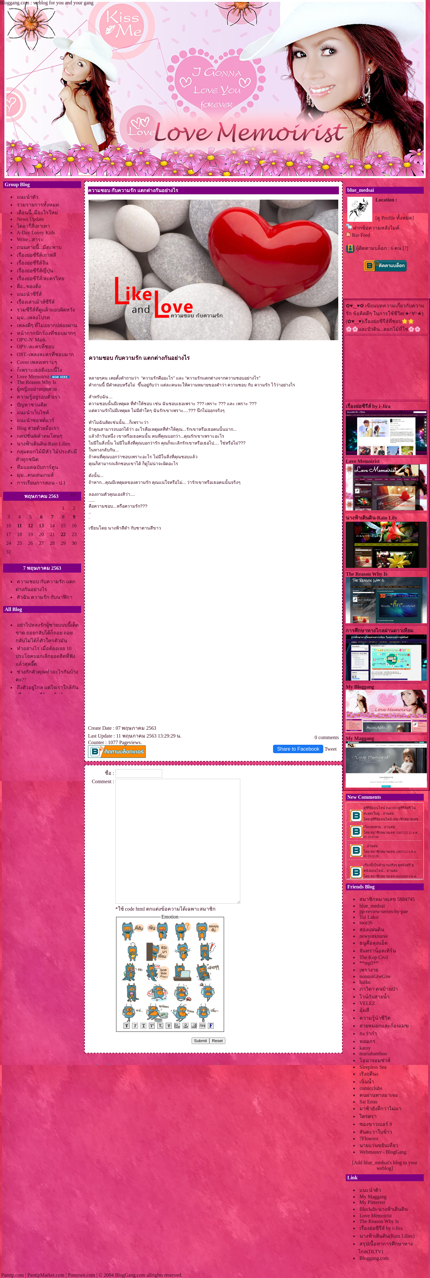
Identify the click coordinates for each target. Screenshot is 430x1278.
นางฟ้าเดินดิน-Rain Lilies (43, 443)
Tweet (331, 749)
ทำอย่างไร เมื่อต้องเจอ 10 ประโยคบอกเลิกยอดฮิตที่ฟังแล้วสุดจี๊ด (45, 656)
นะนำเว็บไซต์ (33, 412)
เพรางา (368, 969)
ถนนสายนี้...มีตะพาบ (39, 247)
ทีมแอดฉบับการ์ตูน (37, 467)
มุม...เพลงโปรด (33, 317)
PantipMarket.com (46, 1275)
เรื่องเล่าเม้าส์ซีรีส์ (36, 302)
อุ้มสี (364, 1010)
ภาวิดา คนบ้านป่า (378, 989)
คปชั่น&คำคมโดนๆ (39, 436)
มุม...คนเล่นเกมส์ (35, 475)
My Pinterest (372, 1202)
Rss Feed (361, 235)
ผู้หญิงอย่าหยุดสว (37, 389)
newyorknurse (373, 936)
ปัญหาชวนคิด (32, 404)
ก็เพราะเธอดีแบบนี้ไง (39, 370)
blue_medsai (372, 905)
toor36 (366, 922)
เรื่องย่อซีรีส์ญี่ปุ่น (35, 270)
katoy (365, 1048)
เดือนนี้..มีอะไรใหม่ (37, 212)
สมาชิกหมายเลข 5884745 (387, 899)
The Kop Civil (373, 957)
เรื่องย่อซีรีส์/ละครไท (40, 278)
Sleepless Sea (373, 1067)
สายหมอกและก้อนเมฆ (384, 1025)
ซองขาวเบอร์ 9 (375, 1124)
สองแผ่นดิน (371, 929)
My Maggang (373, 1196)
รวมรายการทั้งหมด (38, 204)
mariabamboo (373, 1053)
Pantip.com (12, 1275)
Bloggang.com (374, 1258)
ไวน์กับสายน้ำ (374, 996)
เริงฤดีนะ (369, 1074)
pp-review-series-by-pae (383, 911)
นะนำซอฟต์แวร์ (35, 420)
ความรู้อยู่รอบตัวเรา (38, 397)
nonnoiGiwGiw (375, 976)
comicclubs (370, 1088)
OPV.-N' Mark (31, 339)
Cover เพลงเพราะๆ (37, 362)
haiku (365, 982)
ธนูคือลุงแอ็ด (373, 943)
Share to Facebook (298, 749)
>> (73, 495)
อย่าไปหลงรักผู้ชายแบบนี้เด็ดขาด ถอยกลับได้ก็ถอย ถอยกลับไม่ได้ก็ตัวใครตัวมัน (47, 632)
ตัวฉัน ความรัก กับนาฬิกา (44, 597)
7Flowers (368, 1138)
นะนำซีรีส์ (29, 294)
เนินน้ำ (366, 1081)
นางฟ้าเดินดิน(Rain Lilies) (386, 1236)
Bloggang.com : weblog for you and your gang (47, 2)
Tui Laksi (369, 917)
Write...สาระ (30, 239)
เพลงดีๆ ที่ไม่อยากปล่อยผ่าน (47, 325)
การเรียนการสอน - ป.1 (41, 482)
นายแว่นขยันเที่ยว (378, 1145)
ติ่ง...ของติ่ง (29, 286)
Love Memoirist (33, 376)
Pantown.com (81, 1275)
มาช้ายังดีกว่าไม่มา (380, 1108)
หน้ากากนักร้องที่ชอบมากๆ (46, 333)
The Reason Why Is (36, 382)
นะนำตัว (27, 197)
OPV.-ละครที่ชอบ (35, 346)
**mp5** (368, 963)
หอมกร (367, 1041)
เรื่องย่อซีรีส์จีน (32, 263)
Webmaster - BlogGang (383, 1152)
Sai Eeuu (368, 1101)
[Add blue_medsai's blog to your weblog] (384, 1165)
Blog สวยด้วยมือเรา (38, 428)
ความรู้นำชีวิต (374, 1018)
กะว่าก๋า (368, 1033)
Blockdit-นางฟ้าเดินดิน (383, 1209)
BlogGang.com (130, 1275)
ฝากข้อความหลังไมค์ (376, 228)
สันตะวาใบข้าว (375, 1132)
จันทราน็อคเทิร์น (377, 950)
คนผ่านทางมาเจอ (378, 1095)
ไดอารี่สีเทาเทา (33, 226)
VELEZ (367, 1003)
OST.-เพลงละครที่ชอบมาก (45, 354)
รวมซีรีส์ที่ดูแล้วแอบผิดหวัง (46, 309)
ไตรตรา (368, 1116)
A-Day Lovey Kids (36, 232)
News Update (30, 219)
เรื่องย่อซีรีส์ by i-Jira (381, 1228)
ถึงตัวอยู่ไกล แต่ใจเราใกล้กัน (47, 687)
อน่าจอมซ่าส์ (374, 1060)
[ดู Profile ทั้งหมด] (394, 218)
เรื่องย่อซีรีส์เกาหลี (36, 255)
